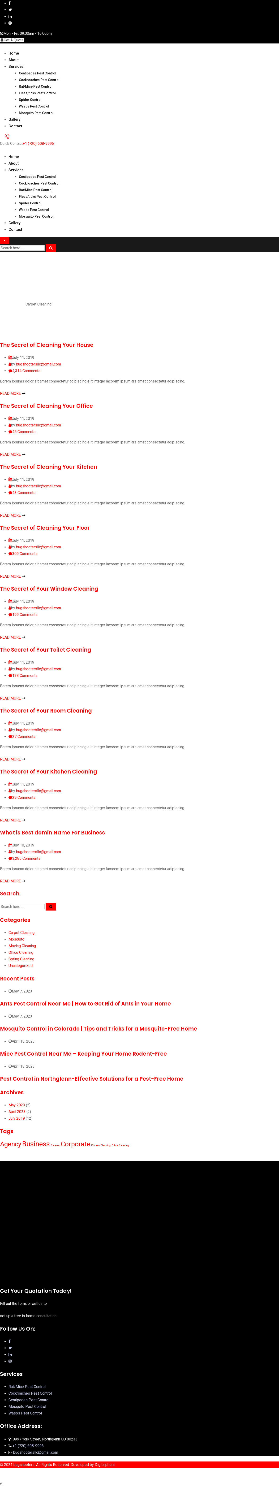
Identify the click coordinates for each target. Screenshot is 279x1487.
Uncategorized (21, 965)
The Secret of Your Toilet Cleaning (45, 649)
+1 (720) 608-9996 (38, 143)
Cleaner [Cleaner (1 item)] (55, 1145)
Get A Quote (12, 40)
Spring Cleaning (21, 959)
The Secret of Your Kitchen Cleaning (48, 771)
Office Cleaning (21, 952)
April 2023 (17, 1111)
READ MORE (13, 393)
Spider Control (30, 100)
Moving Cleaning (22, 946)
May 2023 (17, 1105)
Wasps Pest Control (34, 106)
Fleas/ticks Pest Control (37, 93)
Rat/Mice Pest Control (35, 86)
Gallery (15, 119)
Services (16, 66)
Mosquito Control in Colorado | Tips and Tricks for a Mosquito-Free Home (98, 1028)
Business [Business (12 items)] (36, 1144)
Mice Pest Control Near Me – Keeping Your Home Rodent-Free (83, 1053)
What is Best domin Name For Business (52, 832)
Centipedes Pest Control (37, 73)
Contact (15, 126)
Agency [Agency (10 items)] (10, 1144)
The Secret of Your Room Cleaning (46, 710)
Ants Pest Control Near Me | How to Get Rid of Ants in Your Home (85, 1003)
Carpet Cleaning (21, 932)
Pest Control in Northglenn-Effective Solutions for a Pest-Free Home (91, 1079)
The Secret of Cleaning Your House (46, 345)
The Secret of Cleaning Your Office (46, 406)
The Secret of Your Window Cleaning (49, 589)
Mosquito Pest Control (36, 113)
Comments (26, 371)
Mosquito (16, 939)
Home (14, 53)
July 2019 (17, 1118)
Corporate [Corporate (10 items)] (75, 1144)
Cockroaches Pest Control (39, 80)
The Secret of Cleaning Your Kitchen (48, 467)
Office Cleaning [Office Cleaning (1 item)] (120, 1145)
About (14, 60)
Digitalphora (105, 1464)
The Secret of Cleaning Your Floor (45, 528)
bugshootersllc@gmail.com (38, 364)
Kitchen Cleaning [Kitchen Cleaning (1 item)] (101, 1145)
